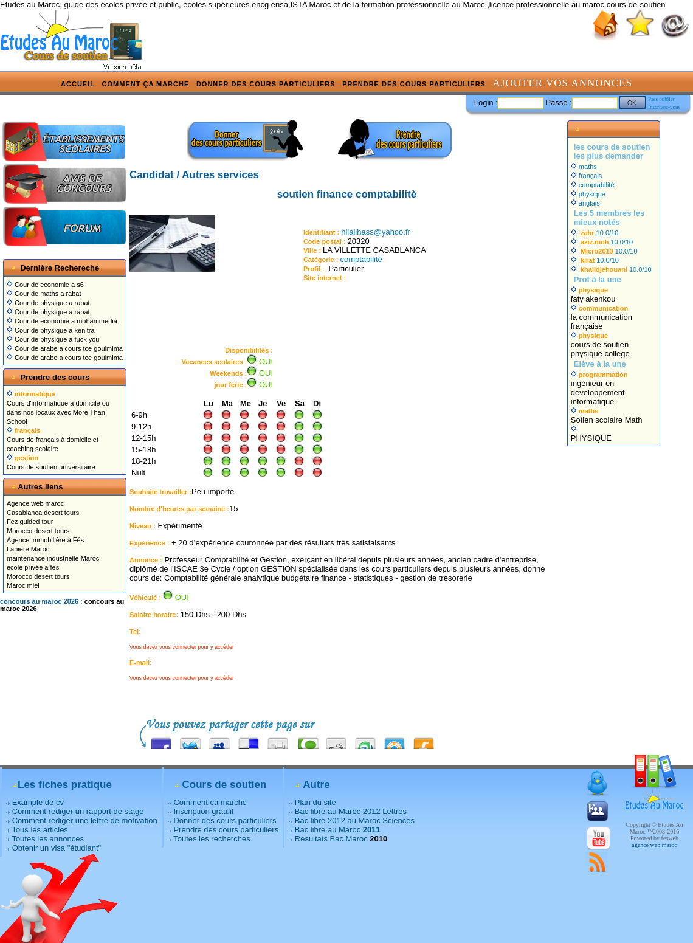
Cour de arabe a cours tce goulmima (65, 348)
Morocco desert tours (38, 530)
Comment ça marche (146, 84)
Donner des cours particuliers (266, 84)
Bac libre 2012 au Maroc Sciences (355, 820)
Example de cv (38, 802)
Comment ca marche (210, 802)
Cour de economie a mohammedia (62, 321)
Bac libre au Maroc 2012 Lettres (351, 811)
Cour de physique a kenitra (51, 330)
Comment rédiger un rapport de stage (78, 811)
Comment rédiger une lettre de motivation (84, 820)
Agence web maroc (35, 503)
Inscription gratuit (203, 811)
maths (584, 166)
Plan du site (315, 802)
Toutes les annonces (48, 838)
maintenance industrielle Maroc (53, 558)
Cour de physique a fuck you (53, 339)
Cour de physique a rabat (48, 302)
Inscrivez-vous (664, 107)
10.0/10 (595, 233)
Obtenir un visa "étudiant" (57, 847)
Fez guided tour (30, 521)
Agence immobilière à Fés (45, 540)
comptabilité (361, 259)
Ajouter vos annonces (562, 83)
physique (588, 194)
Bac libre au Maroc (338, 829)
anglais (585, 203)
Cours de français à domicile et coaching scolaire (52, 439)
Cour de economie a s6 (45, 284)
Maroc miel (23, 585)
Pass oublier (661, 99)
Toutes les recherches (211, 838)
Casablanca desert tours (43, 512)
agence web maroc (654, 844)
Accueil (78, 84)
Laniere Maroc (28, 549)
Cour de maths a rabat (44, 293)
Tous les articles (39, 829)
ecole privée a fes (33, 567)
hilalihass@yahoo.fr (375, 232)
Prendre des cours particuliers (414, 84)
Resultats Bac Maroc (331, 838)
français (586, 175)
